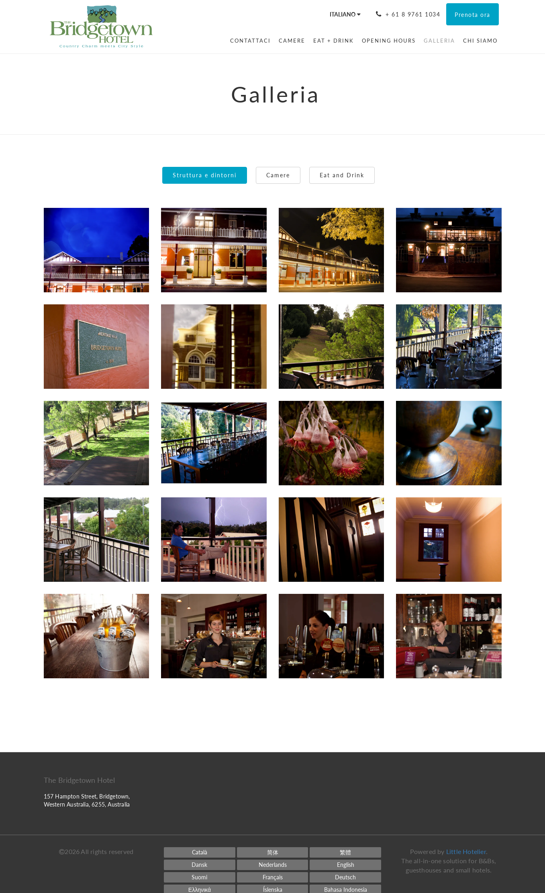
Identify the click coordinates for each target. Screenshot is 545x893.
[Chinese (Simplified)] (272, 852)
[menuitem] (250, 40)
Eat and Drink (342, 175)
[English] (345, 865)
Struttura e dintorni (205, 175)
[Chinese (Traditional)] (345, 852)
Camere (278, 175)
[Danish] (199, 865)
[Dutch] (272, 865)
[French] (272, 877)
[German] (345, 877)
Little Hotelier (466, 851)
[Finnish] (199, 877)
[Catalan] (199, 852)
